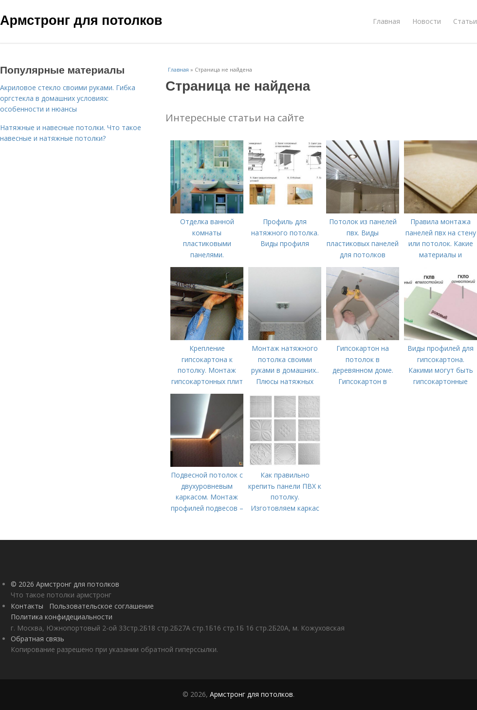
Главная (386, 21)
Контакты (27, 606)
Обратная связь (37, 638)
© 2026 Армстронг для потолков (65, 584)
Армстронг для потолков (81, 20)
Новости (426, 21)
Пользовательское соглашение (101, 606)
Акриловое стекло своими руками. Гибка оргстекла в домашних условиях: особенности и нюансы (67, 98)
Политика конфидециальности (61, 616)
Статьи (465, 21)
